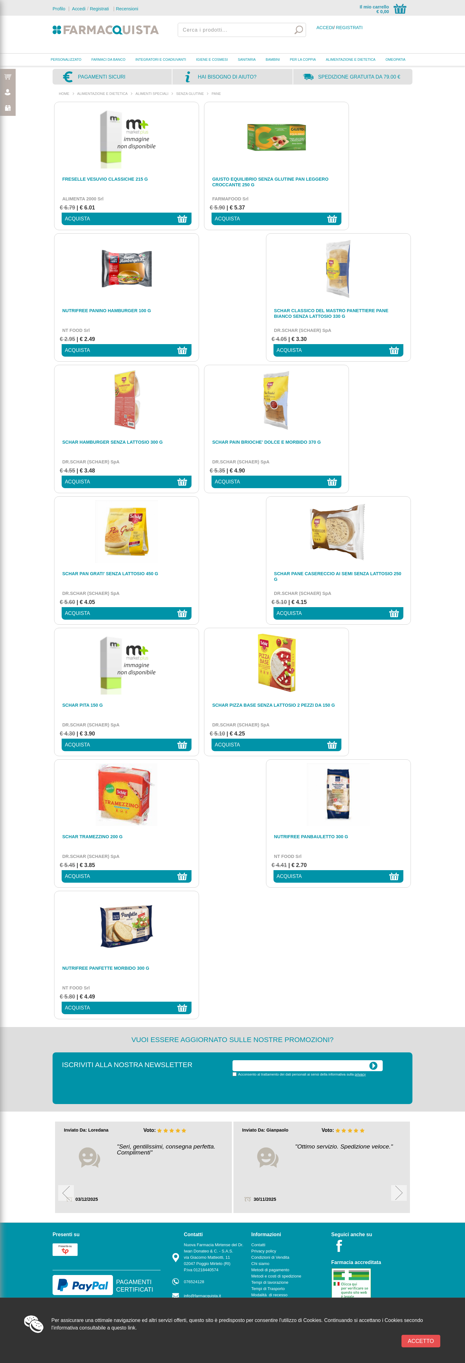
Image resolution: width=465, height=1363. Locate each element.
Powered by (384, 957)
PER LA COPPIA (303, 59)
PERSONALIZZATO (66, 59)
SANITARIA (247, 59)
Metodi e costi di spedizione (276, 881)
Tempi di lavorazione (270, 887)
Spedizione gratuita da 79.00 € (359, 77)
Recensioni (127, 8)
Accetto (421, 1341)
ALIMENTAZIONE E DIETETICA (351, 59)
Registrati (99, 8)
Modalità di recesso (269, 900)
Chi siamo (260, 869)
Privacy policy (263, 856)
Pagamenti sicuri (101, 77)
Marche (190, 935)
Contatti (191, 929)
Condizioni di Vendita (270, 862)
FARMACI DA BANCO (108, 59)
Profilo (59, 8)
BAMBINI (273, 59)
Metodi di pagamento (270, 875)
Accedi (78, 8)
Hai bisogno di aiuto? (227, 77)
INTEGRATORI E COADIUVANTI (160, 59)
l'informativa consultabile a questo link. (94, 1327)
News (256, 931)
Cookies (258, 925)
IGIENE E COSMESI (212, 59)
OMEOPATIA (396, 59)
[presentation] (280, 695)
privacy (360, 680)
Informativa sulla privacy (273, 906)
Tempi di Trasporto (268, 894)
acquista (73, 218)
